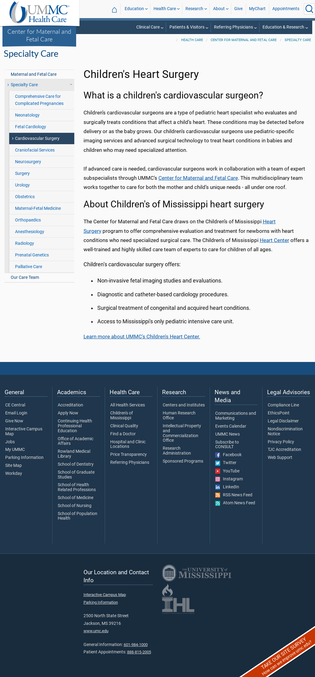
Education (134, 8)
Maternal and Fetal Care (33, 74)
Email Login (16, 413)
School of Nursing (74, 505)
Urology (22, 185)
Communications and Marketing (235, 416)
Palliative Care (28, 266)
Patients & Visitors (186, 27)
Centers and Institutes (184, 405)
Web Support (280, 457)
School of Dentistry (76, 464)
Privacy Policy (281, 442)
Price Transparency (128, 454)
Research (194, 8)
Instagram (229, 479)
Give (238, 8)
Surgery (22, 173)
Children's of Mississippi (121, 416)
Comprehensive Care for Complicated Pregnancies (39, 100)
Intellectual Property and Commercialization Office (182, 433)
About (219, 8)
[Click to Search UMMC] (309, 8)
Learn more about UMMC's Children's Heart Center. (142, 336)
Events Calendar (230, 426)
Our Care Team (25, 277)
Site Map (13, 465)
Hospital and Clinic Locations (128, 444)
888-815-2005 (139, 652)
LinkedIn (227, 487)
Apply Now (68, 413)
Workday (13, 473)
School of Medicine (75, 497)
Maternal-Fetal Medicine (38, 208)
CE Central (15, 405)
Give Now (14, 421)
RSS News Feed (233, 495)
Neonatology (27, 115)
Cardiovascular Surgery (37, 138)
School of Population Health (77, 516)
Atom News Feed (235, 503)
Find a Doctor (123, 434)
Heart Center (274, 240)
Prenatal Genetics (32, 255)
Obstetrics (25, 196)
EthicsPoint (279, 413)
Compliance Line (283, 405)
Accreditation (70, 405)
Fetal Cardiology (30, 126)
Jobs (10, 442)
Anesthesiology (29, 231)
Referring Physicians (233, 27)
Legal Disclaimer (283, 421)
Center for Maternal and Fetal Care (39, 35)
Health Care (165, 8)
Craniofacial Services (35, 150)
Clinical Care (148, 27)
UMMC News (227, 434)
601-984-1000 (136, 644)
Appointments (285, 8)
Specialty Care (298, 40)
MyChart (257, 8)
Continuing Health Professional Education (75, 426)
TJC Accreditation (284, 449)
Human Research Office (179, 416)
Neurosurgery (28, 161)
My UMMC (15, 449)
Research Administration (177, 451)
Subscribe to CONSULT (227, 445)
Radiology (24, 243)
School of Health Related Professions (77, 487)
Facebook (228, 454)
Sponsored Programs (183, 461)
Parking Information (24, 457)
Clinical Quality (124, 426)
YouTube (227, 471)
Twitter (225, 462)
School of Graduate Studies (76, 475)
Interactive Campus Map (23, 432)
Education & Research (283, 27)
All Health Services (127, 405)
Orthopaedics (28, 220)
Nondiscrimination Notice (285, 432)
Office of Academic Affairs (75, 441)
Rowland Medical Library (74, 454)
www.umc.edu (96, 631)
